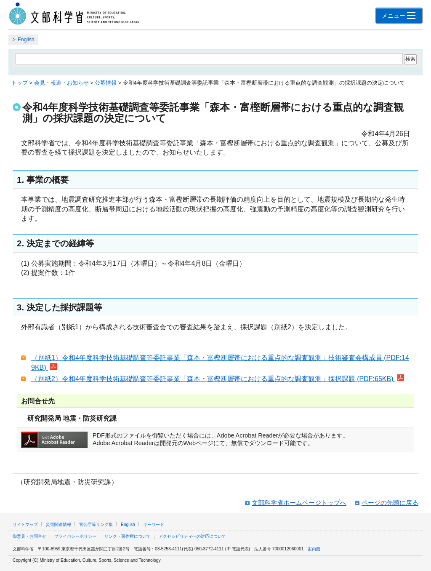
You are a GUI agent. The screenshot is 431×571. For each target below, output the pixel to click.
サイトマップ (25, 524)
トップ (19, 83)
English (26, 40)
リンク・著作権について (127, 536)
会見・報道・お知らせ (61, 83)
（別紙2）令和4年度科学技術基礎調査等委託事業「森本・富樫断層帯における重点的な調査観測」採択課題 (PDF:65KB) (217, 378)
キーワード (153, 524)
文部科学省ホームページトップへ (299, 502)
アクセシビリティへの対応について (192, 536)
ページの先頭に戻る (390, 502)
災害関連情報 (58, 524)
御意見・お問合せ (29, 536)
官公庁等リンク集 (96, 524)
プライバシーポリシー (75, 536)
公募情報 (106, 83)
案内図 (314, 549)
